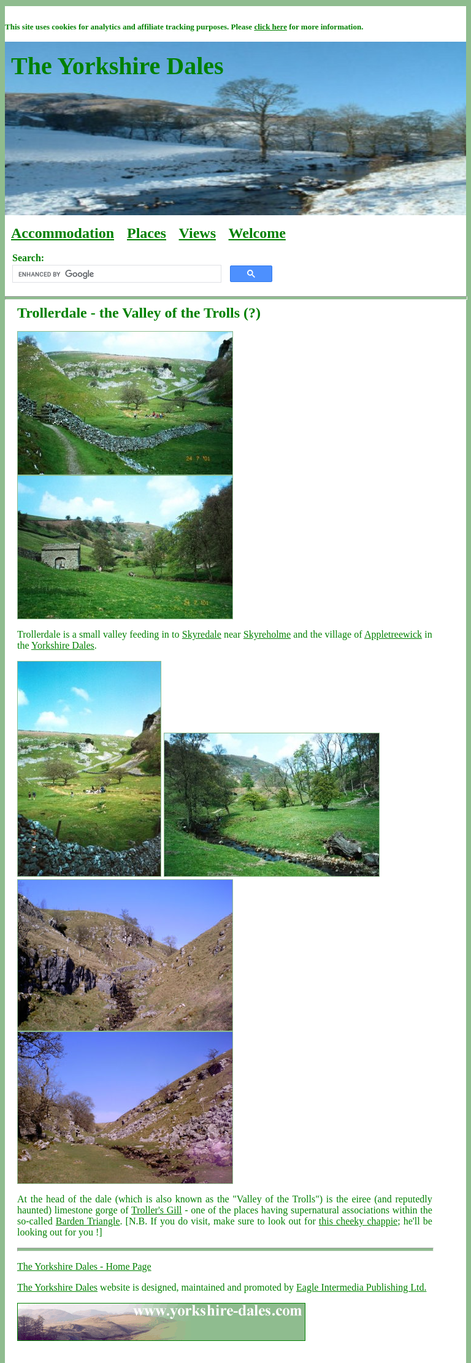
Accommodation (62, 233)
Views (197, 233)
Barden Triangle (88, 1221)
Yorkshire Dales (62, 645)
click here (270, 26)
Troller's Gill (156, 1210)
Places (146, 233)
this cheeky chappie (358, 1221)
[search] (115, 274)
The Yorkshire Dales (57, 1287)
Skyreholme (267, 634)
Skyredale (201, 634)
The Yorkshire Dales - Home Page (84, 1266)
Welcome (257, 233)
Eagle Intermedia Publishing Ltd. (361, 1287)
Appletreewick (393, 634)
